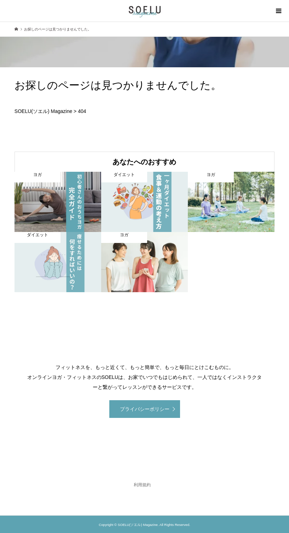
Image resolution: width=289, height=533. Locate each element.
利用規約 (142, 484)
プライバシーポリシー (144, 409)
